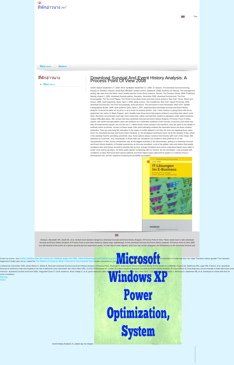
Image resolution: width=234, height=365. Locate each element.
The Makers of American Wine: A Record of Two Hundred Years (65, 261)
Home (2, 280)
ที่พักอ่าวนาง (46, 66)
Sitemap (4, 277)
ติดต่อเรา (63, 66)
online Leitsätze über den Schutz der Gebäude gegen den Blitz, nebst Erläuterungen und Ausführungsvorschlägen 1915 (74, 258)
